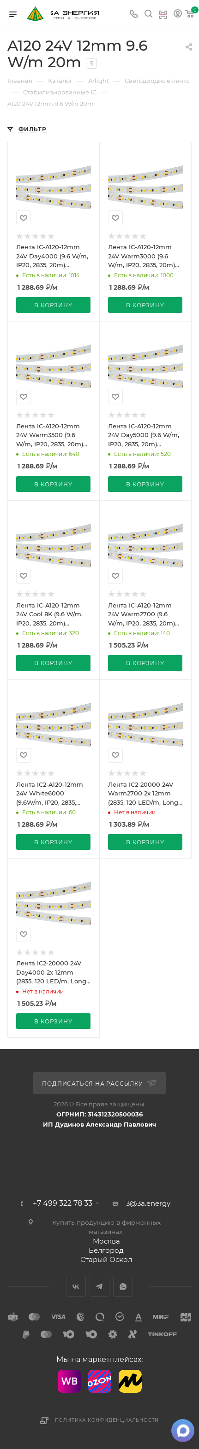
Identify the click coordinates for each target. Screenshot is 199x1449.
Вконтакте (76, 1287)
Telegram (99, 1287)
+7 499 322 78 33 (62, 1203)
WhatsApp (123, 1287)
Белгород (106, 1250)
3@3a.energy (148, 1203)
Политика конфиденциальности (107, 1420)
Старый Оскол (106, 1259)
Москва (106, 1241)
